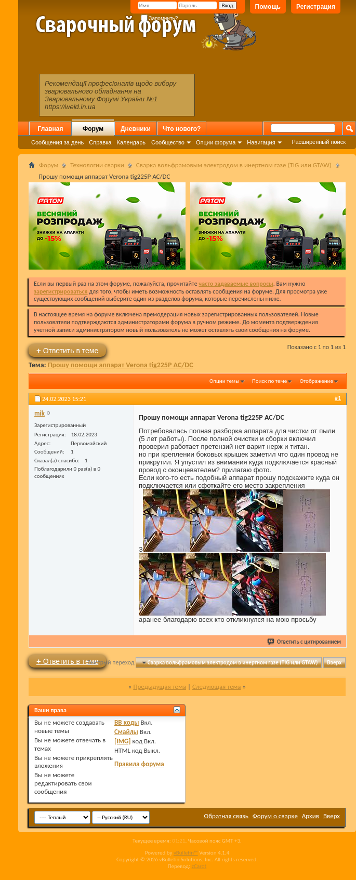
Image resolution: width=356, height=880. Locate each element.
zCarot (199, 866)
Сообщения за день (57, 142)
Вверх (334, 662)
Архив (310, 816)
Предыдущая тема (159, 686)
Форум (93, 128)
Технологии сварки (97, 165)
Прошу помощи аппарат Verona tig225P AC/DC (120, 365)
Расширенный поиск (319, 142)
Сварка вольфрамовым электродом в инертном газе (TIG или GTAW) (234, 165)
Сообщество (167, 142)
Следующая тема (216, 686)
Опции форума (215, 142)
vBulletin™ (186, 852)
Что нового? (182, 128)
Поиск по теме (269, 381)
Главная (50, 128)
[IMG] (122, 741)
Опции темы (224, 381)
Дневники (136, 128)
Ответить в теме (67, 350)
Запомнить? (159, 18)
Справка (100, 142)
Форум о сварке (275, 816)
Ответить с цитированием (304, 641)
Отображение (316, 381)
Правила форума (139, 764)
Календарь (131, 142)
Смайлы (126, 732)
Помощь (268, 6)
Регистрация (315, 6)
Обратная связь (226, 816)
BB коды (126, 722)
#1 (338, 398)
